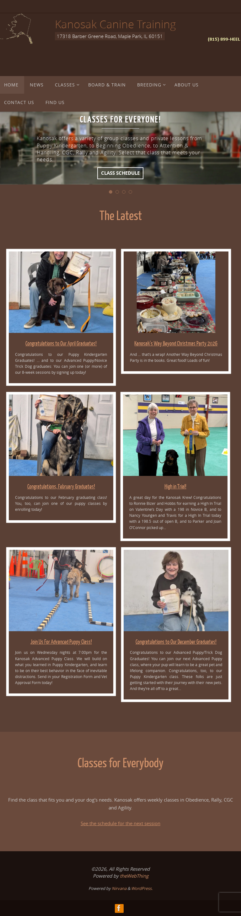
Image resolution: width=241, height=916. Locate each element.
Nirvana (119, 888)
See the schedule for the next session (120, 823)
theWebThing (134, 876)
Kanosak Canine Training (115, 24)
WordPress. (142, 888)
